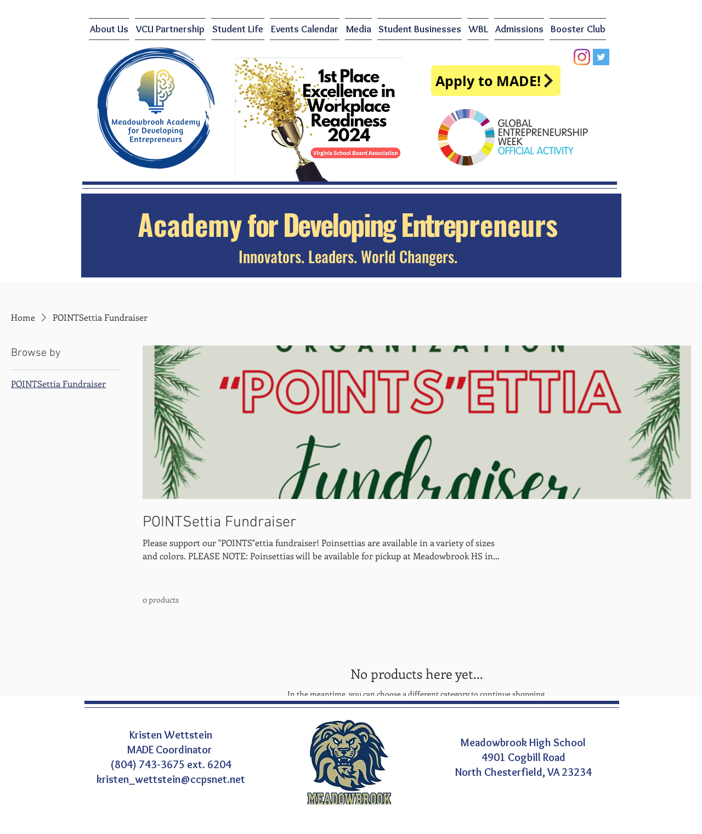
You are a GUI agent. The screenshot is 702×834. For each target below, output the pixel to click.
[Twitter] (601, 57)
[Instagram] (582, 57)
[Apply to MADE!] (496, 80)
